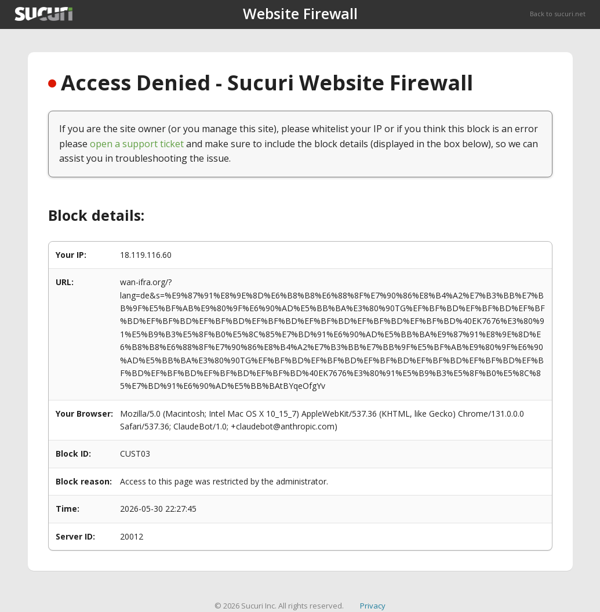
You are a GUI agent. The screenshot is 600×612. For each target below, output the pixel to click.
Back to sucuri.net (558, 13)
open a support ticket (137, 143)
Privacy (373, 605)
